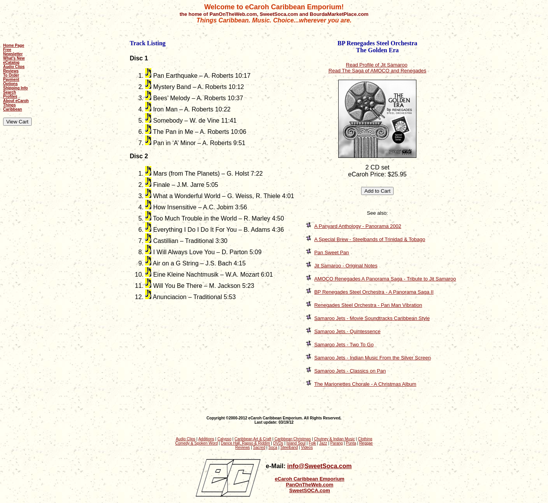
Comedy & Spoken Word (196, 443)
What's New (14, 58)
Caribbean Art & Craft (253, 439)
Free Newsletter (13, 52)
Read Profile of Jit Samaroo (377, 65)
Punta (351, 443)
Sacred (259, 447)
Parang (336, 443)
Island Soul (295, 443)
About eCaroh (16, 101)
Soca (273, 447)
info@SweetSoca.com (319, 466)
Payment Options (11, 81)
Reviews (11, 71)
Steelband (289, 447)
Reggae (366, 443)
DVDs (278, 443)
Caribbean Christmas (292, 439)
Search (9, 92)
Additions (206, 439)
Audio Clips (14, 67)
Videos (307, 447)
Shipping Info (15, 88)
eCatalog (11, 62)
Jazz (323, 443)
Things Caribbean (12, 107)
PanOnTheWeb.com (310, 485)
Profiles (10, 96)
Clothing (365, 439)
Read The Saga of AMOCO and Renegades (377, 71)
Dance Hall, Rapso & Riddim (245, 443)
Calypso (224, 439)
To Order (11, 75)
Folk (312, 443)
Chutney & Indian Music (334, 439)
